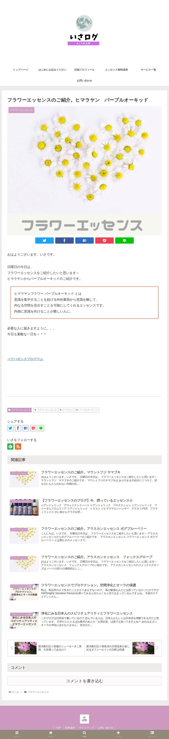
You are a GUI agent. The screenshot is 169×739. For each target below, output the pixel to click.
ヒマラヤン (66, 410)
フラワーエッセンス (19, 410)
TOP (58, 727)
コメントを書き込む (84, 681)
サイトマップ (86, 727)
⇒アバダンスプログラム (25, 359)
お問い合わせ (105, 727)
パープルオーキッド (87, 410)
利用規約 (70, 727)
